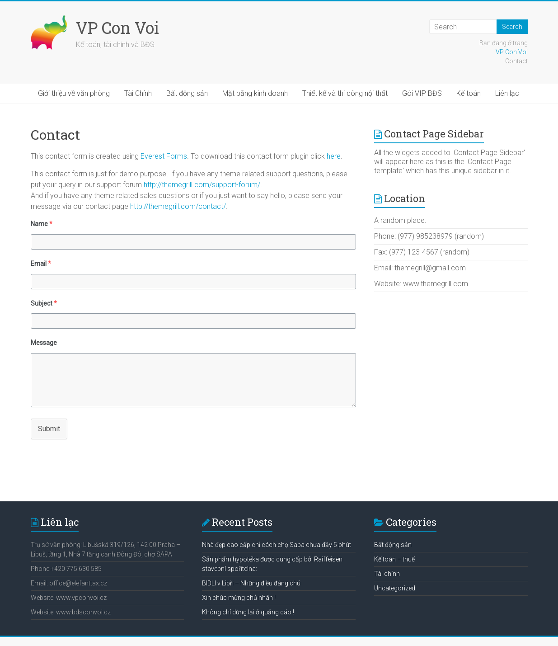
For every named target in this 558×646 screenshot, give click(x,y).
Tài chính (387, 573)
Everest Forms (164, 156)
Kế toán (468, 93)
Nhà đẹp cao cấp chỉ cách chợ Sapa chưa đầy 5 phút (276, 544)
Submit (49, 428)
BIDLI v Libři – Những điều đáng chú (251, 583)
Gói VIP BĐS (422, 93)
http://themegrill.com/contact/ (178, 206)
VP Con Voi (117, 27)
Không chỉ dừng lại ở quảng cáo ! (248, 612)
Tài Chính (138, 93)
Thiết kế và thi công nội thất (345, 93)
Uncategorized (394, 588)
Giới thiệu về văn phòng (74, 93)
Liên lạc (507, 93)
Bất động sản (187, 93)
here (334, 156)
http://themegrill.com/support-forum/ (202, 184)
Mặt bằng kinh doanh (255, 93)
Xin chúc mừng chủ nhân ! (239, 597)
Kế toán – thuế (394, 559)
